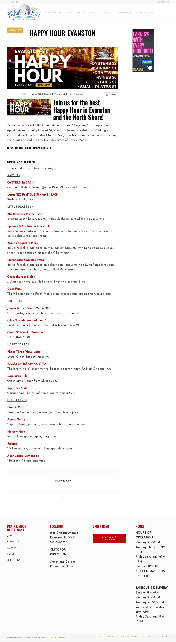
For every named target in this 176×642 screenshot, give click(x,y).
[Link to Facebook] (8, 2)
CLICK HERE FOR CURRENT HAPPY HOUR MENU (29, 148)
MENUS (10, 554)
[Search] (28, 30)
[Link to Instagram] (12, 2)
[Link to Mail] (17, 2)
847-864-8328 (58, 542)
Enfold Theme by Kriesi (57, 637)
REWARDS (12, 548)
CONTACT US (13, 542)
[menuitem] (12, 13)
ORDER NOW (13, 560)
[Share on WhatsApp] (62, 497)
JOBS (9, 536)
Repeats (78, 94)
